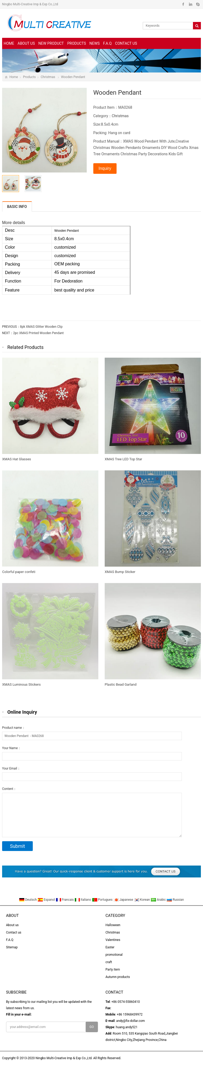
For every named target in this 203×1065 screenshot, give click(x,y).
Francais (65, 900)
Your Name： (11, 748)
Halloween (112, 925)
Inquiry (105, 168)
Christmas (48, 77)
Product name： (13, 728)
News (94, 43)
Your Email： (11, 768)
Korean (142, 900)
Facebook (183, 4)
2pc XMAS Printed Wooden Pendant (38, 333)
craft (108, 962)
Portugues (102, 900)
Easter (109, 947)
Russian (175, 900)
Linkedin (190, 4)
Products (76, 43)
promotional (114, 955)
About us (26, 43)
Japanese (123, 900)
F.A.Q (107, 43)
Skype (197, 4)
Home (9, 43)
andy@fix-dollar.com (130, 1021)
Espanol (47, 900)
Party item (112, 969)
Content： (9, 789)
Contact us (126, 43)
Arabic (159, 900)
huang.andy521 (126, 1027)
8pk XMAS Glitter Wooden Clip (41, 327)
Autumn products (117, 977)
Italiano (83, 900)
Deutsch (28, 900)
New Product (51, 43)
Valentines (112, 940)
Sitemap (12, 947)
